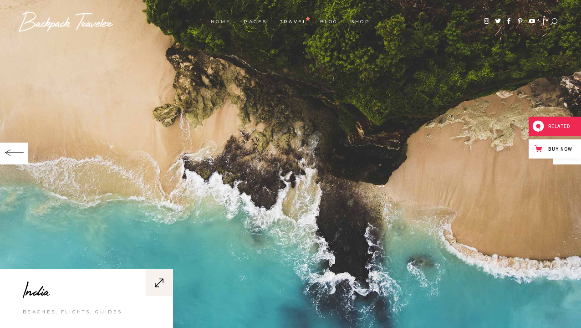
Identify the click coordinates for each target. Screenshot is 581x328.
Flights (75, 312)
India (36, 290)
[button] (14, 153)
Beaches (39, 312)
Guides (108, 312)
